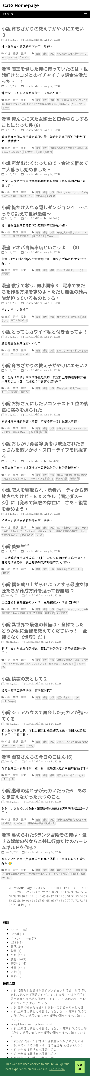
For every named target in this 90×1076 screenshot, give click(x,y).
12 (65, 879)
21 (23, 884)
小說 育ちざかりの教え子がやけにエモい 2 (44, 362)
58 (19, 892)
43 (35, 888)
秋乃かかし (30, 150)
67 (56, 892)
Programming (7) (23, 930)
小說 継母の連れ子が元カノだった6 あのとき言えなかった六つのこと (44, 786)
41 (27, 888)
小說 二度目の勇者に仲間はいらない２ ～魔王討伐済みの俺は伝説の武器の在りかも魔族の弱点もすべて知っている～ (49, 1007)
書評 (23, 53)
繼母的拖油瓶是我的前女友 (41, 815)
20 (19, 884)
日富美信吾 (61, 474)
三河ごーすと (75, 564)
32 (68, 884)
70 (68, 892)
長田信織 (15, 317)
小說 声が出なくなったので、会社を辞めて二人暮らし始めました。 (45, 164)
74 (85, 892)
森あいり (64, 103)
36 (85, 884)
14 (73, 879)
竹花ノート (52, 234)
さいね (25, 351)
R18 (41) (17, 934)
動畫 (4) (16, 942)
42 (31, 888)
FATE (5, 771)
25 (39, 884)
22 (27, 884)
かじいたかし (78, 103)
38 (15, 888)
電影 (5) (16, 968)
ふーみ (5, 106)
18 (10, 884)
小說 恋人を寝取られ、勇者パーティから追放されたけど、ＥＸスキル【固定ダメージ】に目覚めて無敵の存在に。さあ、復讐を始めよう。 (45, 495)
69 (64, 892)
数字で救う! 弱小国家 (68, 314)
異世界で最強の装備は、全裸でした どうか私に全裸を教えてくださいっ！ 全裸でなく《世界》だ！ (45, 656)
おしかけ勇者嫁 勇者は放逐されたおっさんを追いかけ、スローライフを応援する (44, 472)
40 (23, 888)
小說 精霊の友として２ (24, 672)
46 (48, 888)
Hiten (5, 567)
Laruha (51, 194)
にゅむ (30, 738)
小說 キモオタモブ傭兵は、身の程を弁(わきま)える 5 (46, 1037)
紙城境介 (6, 815)
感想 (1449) (18, 951)
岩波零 (34, 428)
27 (48, 884)
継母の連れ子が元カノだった (71, 812)
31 (64, 884)
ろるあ (39, 530)
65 (48, 892)
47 (52, 888)
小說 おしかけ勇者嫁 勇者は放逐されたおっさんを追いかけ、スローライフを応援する (44, 445)
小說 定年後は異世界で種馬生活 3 (33, 1041)
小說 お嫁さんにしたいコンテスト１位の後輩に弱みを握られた (45, 402)
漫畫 (23, 99)
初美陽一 (80, 657)
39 (19, 888)
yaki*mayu (8, 694)
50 (64, 888)
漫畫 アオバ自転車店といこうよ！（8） (42, 245)
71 (73, 892)
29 (56, 884)
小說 (7, 53)
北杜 (77, 691)
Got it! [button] (79, 1067)
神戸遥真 (40, 194)
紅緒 (24, 317)
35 (81, 884)
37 (10, 888)
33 (73, 884)
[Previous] (22, 879)
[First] (10, 879)
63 (39, 892)
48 (56, 888)
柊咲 (83, 866)
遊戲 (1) (16, 963)
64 (44, 892)
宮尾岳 (5, 271)
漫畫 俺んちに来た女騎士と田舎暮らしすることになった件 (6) (45, 120)
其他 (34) (17, 938)
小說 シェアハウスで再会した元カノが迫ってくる (45, 708)
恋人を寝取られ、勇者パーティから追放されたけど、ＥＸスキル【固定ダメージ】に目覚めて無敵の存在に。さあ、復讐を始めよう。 (45, 527)
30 (60, 884)
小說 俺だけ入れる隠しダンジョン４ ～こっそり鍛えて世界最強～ (45, 208)
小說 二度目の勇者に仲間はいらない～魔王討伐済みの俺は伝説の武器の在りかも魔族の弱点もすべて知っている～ (49, 1024)
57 (15, 892)
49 (60, 888)
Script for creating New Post (31, 1016)
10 (57, 879)
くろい (21, 738)
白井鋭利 (74, 474)
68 (60, 892)
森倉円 (48, 150)
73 (81, 892)
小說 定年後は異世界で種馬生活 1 (33, 1049)
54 (81, 888)
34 (77, 884)
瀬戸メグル (39, 234)
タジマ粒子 (61, 607)
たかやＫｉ (19, 815)
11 (61, 879)
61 (31, 892)
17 (86, 879)
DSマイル (24, 57)
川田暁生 (74, 866)
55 (85, 888)
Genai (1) (17, 925)
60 (27, 892)
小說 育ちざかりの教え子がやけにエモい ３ (43, 31)
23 (31, 884)
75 (10, 896)
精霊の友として (64, 691)
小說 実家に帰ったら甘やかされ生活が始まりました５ (47, 999)
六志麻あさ (27, 530)
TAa (12, 771)
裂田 (40, 150)
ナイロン (6, 869)
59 (23, 892)
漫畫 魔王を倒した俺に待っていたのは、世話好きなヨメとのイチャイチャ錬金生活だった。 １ (45, 74)
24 (35, 884)
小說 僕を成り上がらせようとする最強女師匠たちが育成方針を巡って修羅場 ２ (45, 582)
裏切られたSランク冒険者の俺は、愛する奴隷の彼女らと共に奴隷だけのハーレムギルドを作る (44, 864)
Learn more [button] (57, 1069)
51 (68, 888)
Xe (3, 661)
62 (35, 892)
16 (82, 879)
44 (39, 888)
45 (48, 892)
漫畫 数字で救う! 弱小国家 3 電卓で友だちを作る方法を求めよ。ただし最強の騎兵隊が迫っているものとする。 (44, 289)
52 (73, 888)
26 (44, 884)
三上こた (15, 351)
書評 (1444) (18, 955)
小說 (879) (18, 946)
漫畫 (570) (18, 959)
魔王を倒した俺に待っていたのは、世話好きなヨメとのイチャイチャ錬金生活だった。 (45, 101)
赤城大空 (49, 607)
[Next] (20, 896)
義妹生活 (61, 564)
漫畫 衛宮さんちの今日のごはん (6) (37, 749)
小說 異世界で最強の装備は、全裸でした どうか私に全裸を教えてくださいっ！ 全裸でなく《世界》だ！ (45, 625)
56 (10, 892)
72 (77, 892)
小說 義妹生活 (16, 541)
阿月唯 (43, 428)
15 (77, 879)
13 (69, 879)
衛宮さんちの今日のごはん (70, 768)
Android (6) (19, 921)
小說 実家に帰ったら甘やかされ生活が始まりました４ (47, 1033)
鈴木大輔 (13, 57)
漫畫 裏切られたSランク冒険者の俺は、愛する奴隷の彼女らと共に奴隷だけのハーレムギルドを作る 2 (44, 833)
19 (15, 884)
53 (77, 888)
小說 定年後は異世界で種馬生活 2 (33, 1045)
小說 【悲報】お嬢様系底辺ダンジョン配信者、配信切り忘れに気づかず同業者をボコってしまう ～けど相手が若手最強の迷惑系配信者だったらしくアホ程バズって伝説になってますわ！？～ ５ (49, 988)
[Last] (30, 896)
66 (52, 892)
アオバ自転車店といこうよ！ (71, 268)
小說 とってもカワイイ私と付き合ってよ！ (45, 328)
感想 (15, 53)
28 (52, 884)
